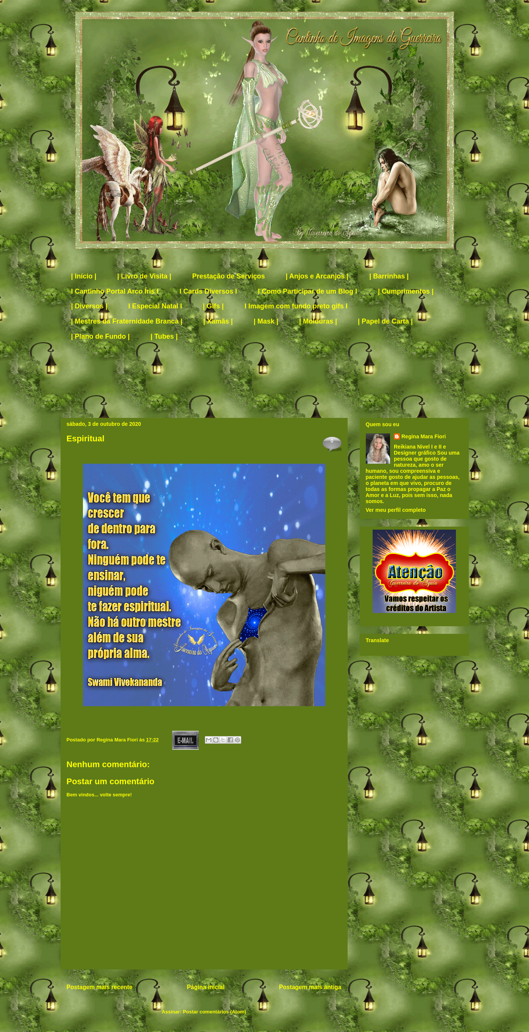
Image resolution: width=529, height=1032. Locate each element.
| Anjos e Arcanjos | (317, 276)
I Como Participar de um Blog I (307, 291)
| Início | (84, 276)
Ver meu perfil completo (396, 510)
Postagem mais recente (100, 987)
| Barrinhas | (389, 276)
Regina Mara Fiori (118, 740)
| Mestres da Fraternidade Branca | (127, 321)
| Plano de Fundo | (100, 336)
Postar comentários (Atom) (214, 1012)
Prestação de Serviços (228, 276)
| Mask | (266, 321)
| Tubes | (164, 336)
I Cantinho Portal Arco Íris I (115, 291)
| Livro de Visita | (144, 276)
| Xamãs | (218, 321)
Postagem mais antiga (310, 987)
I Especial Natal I (155, 306)
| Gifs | (213, 306)
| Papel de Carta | (385, 321)
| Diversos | (89, 306)
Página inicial (206, 987)
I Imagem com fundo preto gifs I (296, 306)
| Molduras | (318, 321)
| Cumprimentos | (406, 291)
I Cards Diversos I (208, 291)
